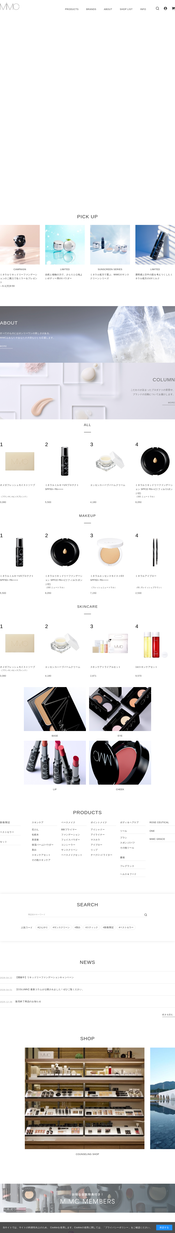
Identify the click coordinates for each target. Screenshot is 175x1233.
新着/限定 (5, 822)
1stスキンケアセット (146, 667)
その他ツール (127, 847)
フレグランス (127, 866)
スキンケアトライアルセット (105, 667)
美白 (34, 850)
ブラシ (123, 837)
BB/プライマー (69, 829)
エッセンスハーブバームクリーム (108, 485)
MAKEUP (87, 516)
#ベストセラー (126, 927)
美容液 (35, 839)
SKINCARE (87, 607)
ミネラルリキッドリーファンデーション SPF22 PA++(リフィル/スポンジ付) (154, 489)
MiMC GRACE (157, 839)
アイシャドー (98, 829)
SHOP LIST (126, 9)
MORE (3, 346)
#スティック (91, 927)
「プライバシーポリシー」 (117, 1227)
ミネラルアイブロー (145, 576)
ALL (87, 425)
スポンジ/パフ (127, 842)
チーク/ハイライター (101, 855)
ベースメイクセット (71, 855)
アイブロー (96, 844)
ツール (123, 831)
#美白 (77, 927)
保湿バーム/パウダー (43, 844)
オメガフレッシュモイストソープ (17, 485)
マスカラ (95, 839)
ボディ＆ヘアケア (129, 822)
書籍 (122, 857)
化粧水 (35, 834)
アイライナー (98, 834)
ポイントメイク (99, 822)
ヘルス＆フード (128, 874)
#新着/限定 (108, 927)
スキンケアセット (41, 855)
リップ (94, 850)
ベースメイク (68, 822)
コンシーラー (68, 844)
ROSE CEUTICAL (159, 822)
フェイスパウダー (70, 839)
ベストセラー (7, 832)
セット (3, 841)
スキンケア (38, 822)
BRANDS (91, 9)
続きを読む (167, 1014)
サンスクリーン (69, 850)
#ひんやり (43, 927)
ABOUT (108, 9)
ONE (152, 831)
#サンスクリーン (61, 927)
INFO (143, 9)
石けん (35, 829)
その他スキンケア (41, 860)
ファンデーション (70, 834)
